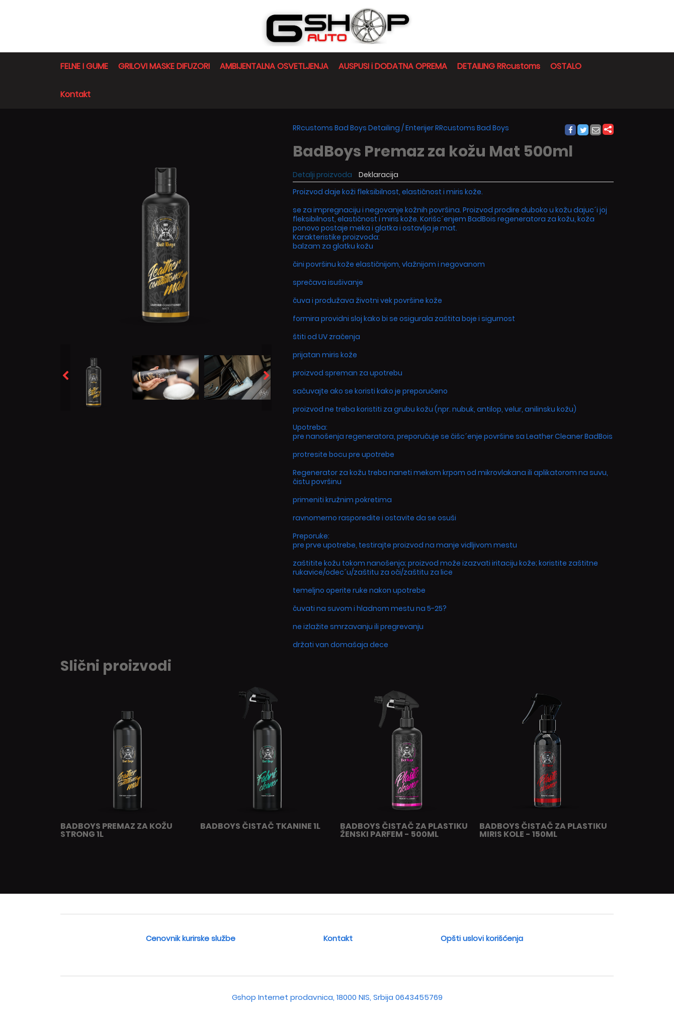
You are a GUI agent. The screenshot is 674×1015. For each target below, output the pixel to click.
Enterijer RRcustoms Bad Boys (457, 128)
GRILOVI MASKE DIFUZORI (164, 66)
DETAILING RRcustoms (498, 66)
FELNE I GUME (84, 66)
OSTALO (565, 66)
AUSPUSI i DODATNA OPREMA (393, 66)
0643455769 (419, 997)
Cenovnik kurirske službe (190, 938)
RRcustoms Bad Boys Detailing (346, 128)
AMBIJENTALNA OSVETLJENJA (274, 66)
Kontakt (75, 94)
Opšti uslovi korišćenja (482, 938)
